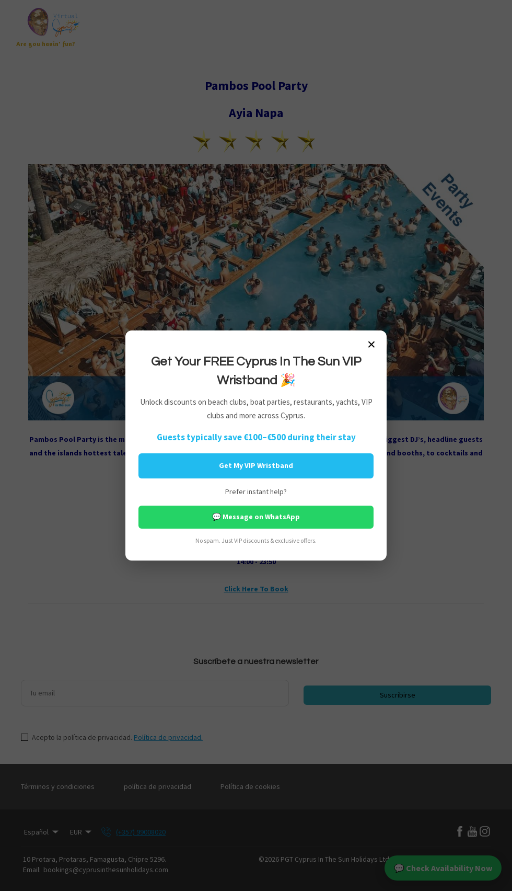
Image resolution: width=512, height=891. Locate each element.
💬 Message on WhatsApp (256, 516)
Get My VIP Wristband (256, 465)
